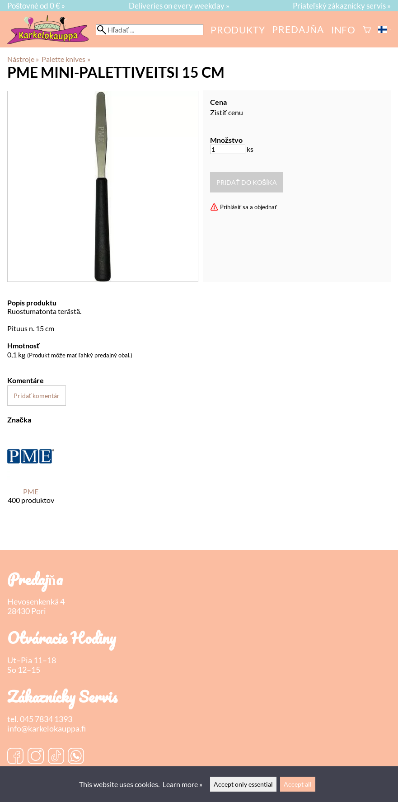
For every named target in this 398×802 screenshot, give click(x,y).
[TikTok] (56, 757)
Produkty (238, 29)
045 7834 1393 (46, 719)
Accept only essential (243, 784)
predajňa (297, 29)
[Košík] (367, 29)
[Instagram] (36, 757)
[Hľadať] (149, 29)
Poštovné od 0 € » (36, 5)
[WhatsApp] (76, 757)
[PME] (30, 476)
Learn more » (182, 784)
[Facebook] (15, 757)
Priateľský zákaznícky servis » (342, 5)
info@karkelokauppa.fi (46, 728)
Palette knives (66, 59)
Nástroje (23, 59)
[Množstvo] (227, 149)
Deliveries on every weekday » (179, 5)
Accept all (298, 784)
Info (343, 29)
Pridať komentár (37, 395)
